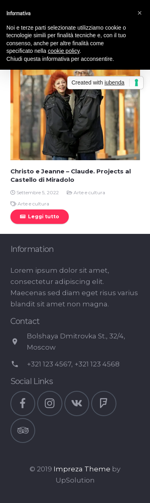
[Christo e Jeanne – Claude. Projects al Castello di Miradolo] (75, 95)
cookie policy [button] (64, 51)
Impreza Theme (82, 469)
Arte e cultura (89, 192)
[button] (139, 12)
